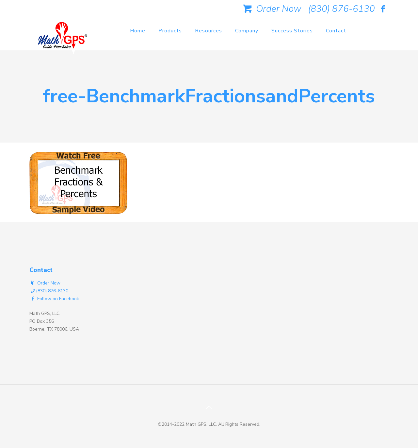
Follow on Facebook (54, 299)
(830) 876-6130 (341, 9)
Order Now (271, 9)
